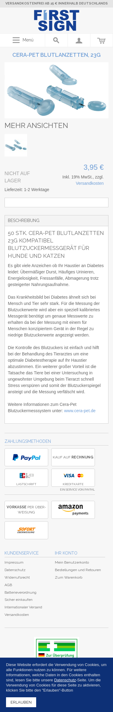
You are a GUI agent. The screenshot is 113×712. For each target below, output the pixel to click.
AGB (8, 585)
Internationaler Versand (23, 607)
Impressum (14, 562)
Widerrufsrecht (17, 577)
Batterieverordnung (20, 592)
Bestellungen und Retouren (78, 570)
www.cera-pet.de (80, 410)
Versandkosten (90, 183)
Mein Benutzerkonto (72, 562)
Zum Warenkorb (68, 577)
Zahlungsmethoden (28, 441)
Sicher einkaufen (19, 600)
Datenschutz (15, 570)
